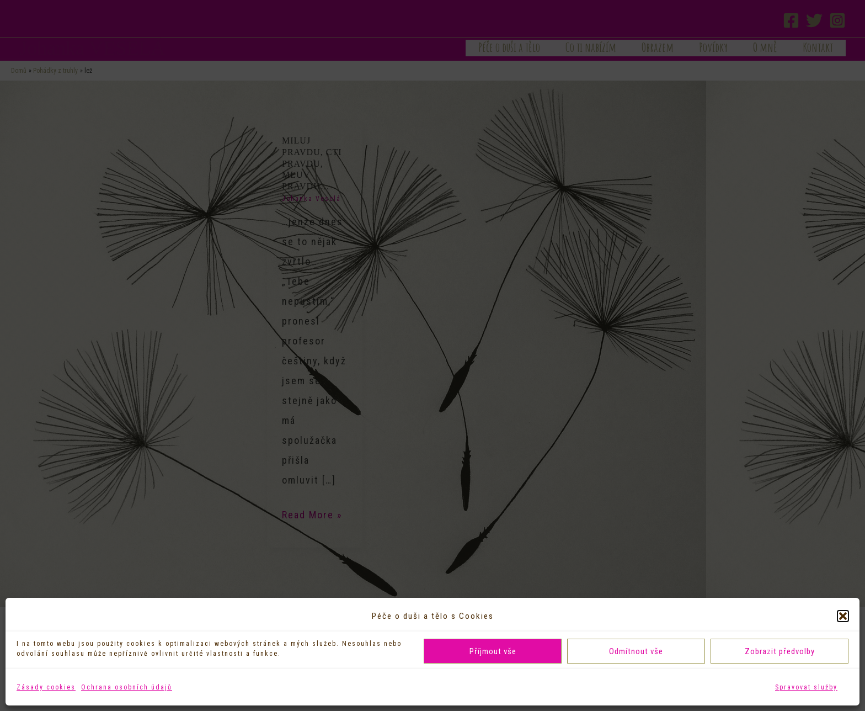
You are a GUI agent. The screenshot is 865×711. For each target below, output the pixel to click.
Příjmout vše (492, 651)
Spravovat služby (806, 687)
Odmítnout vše (636, 651)
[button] (842, 616)
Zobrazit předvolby (780, 651)
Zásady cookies (46, 687)
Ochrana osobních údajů (126, 687)
